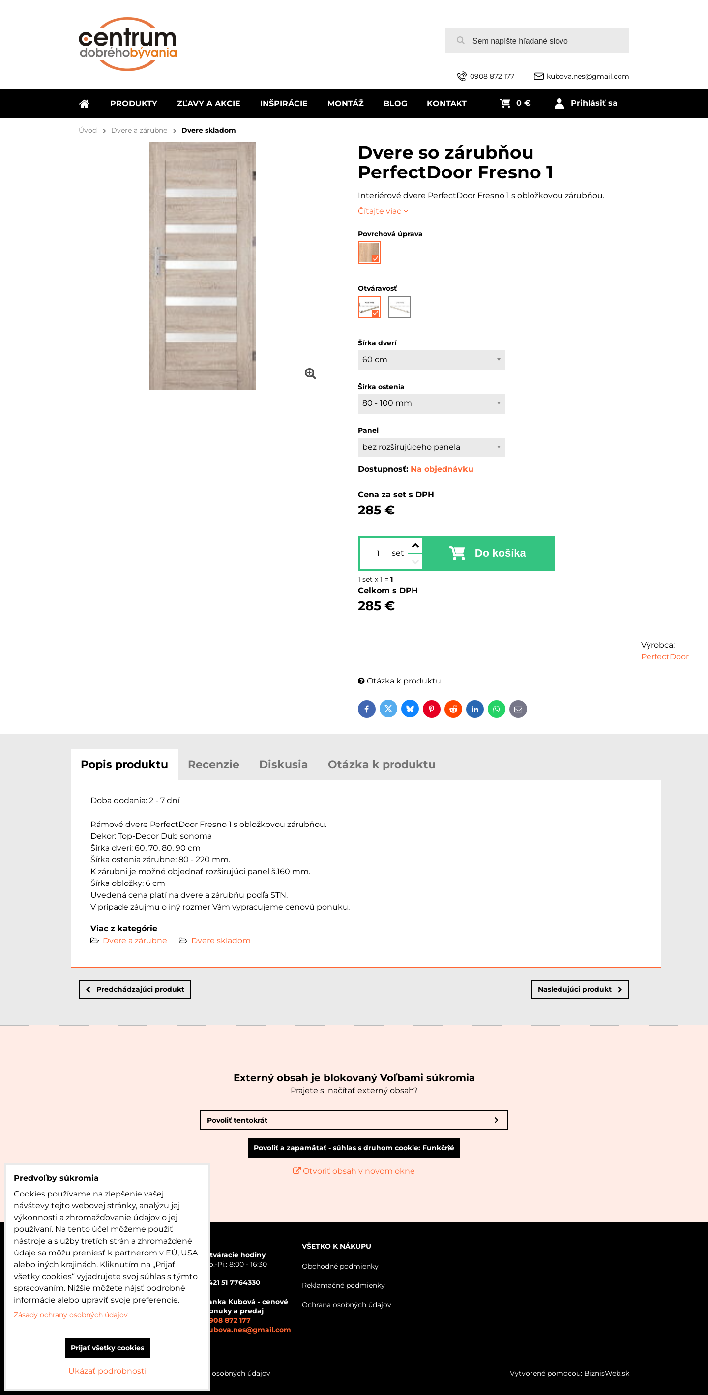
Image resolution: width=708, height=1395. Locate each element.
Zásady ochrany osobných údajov (213, 1373)
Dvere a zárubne (135, 940)
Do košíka (500, 553)
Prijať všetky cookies (107, 1347)
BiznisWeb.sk (606, 1373)
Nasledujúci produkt (580, 989)
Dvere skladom (221, 940)
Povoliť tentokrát (237, 1120)
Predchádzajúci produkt (135, 989)
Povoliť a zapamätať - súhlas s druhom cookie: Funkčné (354, 1147)
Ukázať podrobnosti (107, 1371)
